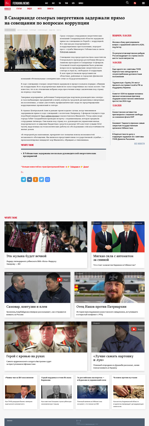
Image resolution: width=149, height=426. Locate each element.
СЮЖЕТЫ (51, 9)
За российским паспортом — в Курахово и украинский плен (91, 380)
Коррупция (32, 30)
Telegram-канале (68, 52)
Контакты (9, 420)
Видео (30, 9)
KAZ (46, 3)
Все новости (139, 143)
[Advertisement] (74, 201)
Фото (40, 9)
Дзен (85, 167)
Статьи (19, 9)
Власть (59, 30)
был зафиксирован (50, 116)
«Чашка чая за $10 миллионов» (20, 378)
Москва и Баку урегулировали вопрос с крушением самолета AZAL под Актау (128, 44)
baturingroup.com (89, 423)
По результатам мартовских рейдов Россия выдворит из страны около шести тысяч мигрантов (128, 55)
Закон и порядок (22, 30)
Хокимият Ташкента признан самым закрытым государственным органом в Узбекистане (128, 125)
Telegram (74, 167)
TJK (60, 3)
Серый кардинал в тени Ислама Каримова (53, 379)
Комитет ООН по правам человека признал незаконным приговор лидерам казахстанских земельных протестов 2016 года (128, 97)
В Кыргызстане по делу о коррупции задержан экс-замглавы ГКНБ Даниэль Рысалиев (128, 136)
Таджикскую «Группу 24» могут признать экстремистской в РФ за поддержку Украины (127, 85)
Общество (52, 30)
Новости (7, 9)
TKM (66, 3)
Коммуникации (42, 30)
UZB (73, 3)
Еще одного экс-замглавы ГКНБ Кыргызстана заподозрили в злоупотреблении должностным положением (127, 73)
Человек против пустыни (126, 378)
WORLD (81, 3)
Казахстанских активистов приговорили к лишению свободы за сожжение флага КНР (127, 114)
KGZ (53, 3)
